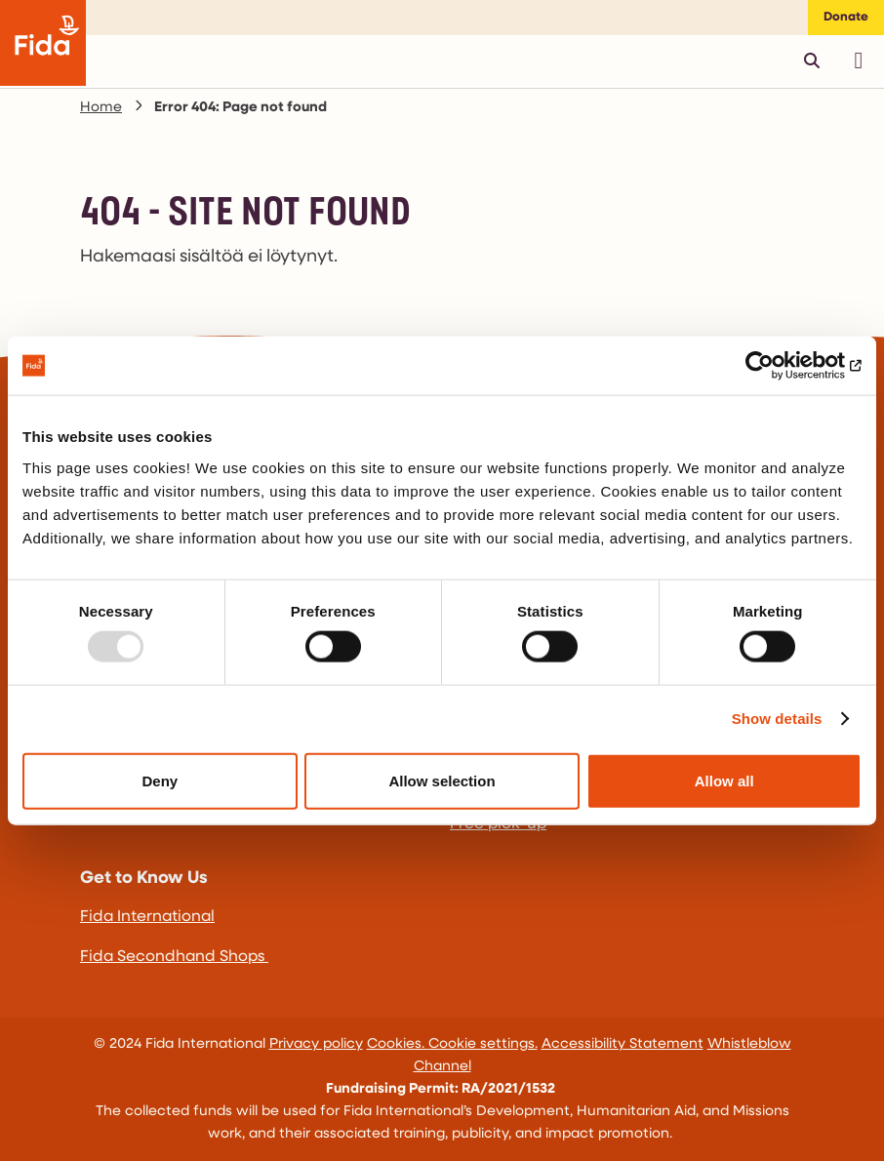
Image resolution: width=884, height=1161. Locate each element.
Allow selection (441, 780)
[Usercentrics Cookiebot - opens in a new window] (776, 365)
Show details (777, 718)
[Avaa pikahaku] (811, 60)
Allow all (724, 780)
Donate (846, 17)
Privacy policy (316, 1044)
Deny (159, 780)
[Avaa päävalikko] (858, 60)
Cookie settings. (483, 1044)
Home (101, 107)
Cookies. (397, 1044)
